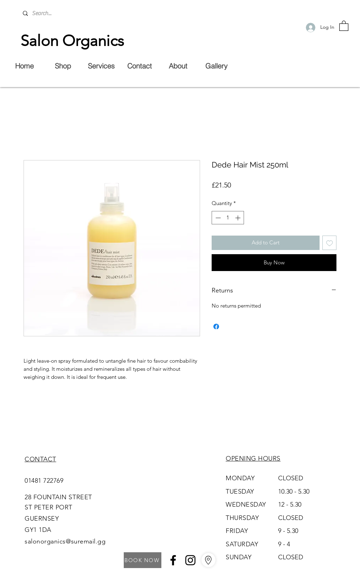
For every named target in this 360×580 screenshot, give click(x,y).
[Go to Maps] (208, 560)
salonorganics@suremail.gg (65, 541)
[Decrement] (217, 217)
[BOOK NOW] (142, 560)
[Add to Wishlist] (329, 243)
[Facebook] (173, 560)
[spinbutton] (228, 217)
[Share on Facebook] (216, 326)
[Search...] (75, 13)
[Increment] (238, 217)
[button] (343, 25)
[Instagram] (190, 560)
